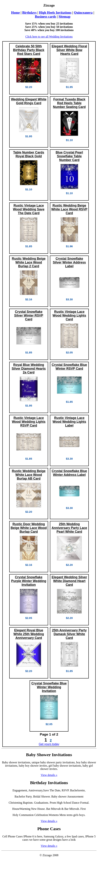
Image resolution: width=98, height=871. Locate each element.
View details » (49, 775)
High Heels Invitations (55, 12)
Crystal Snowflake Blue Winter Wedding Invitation (49, 687)
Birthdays (29, 12)
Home (15, 12)
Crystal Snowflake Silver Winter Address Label (69, 262)
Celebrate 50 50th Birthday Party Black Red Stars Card (28, 50)
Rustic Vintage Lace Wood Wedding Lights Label (69, 421)
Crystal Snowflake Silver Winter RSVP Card (28, 315)
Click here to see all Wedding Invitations (49, 36)
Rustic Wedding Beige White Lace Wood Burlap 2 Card (28, 262)
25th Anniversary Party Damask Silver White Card (69, 634)
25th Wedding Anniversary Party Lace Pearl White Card (69, 527)
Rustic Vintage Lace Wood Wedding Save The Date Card (28, 209)
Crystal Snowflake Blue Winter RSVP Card (69, 366)
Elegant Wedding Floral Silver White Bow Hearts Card (69, 50)
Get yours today (49, 744)
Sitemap (64, 16)
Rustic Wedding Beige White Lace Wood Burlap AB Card (28, 474)
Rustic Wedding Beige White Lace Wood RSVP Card (69, 209)
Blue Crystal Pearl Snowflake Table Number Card (69, 156)
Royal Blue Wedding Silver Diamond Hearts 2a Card (29, 368)
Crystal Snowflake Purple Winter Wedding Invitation (28, 581)
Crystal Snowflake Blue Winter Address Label (69, 473)
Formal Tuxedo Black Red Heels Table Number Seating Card (69, 103)
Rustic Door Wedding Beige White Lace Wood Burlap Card (29, 527)
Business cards (45, 16)
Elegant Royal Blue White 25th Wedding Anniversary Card (28, 634)
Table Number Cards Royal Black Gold (28, 154)
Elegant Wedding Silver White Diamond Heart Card (69, 581)
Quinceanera (83, 12)
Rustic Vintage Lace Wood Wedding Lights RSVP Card (28, 421)
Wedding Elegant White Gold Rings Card (28, 101)
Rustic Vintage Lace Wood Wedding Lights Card (69, 315)
